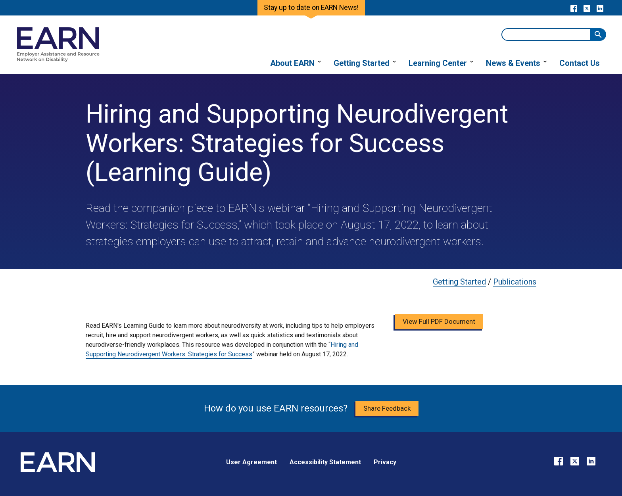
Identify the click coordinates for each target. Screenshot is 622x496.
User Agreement (251, 462)
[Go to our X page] (587, 8)
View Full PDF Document (439, 321)
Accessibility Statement (325, 462)
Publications (514, 281)
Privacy (385, 462)
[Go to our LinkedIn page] (600, 8)
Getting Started (459, 281)
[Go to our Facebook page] (574, 8)
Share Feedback (387, 408)
